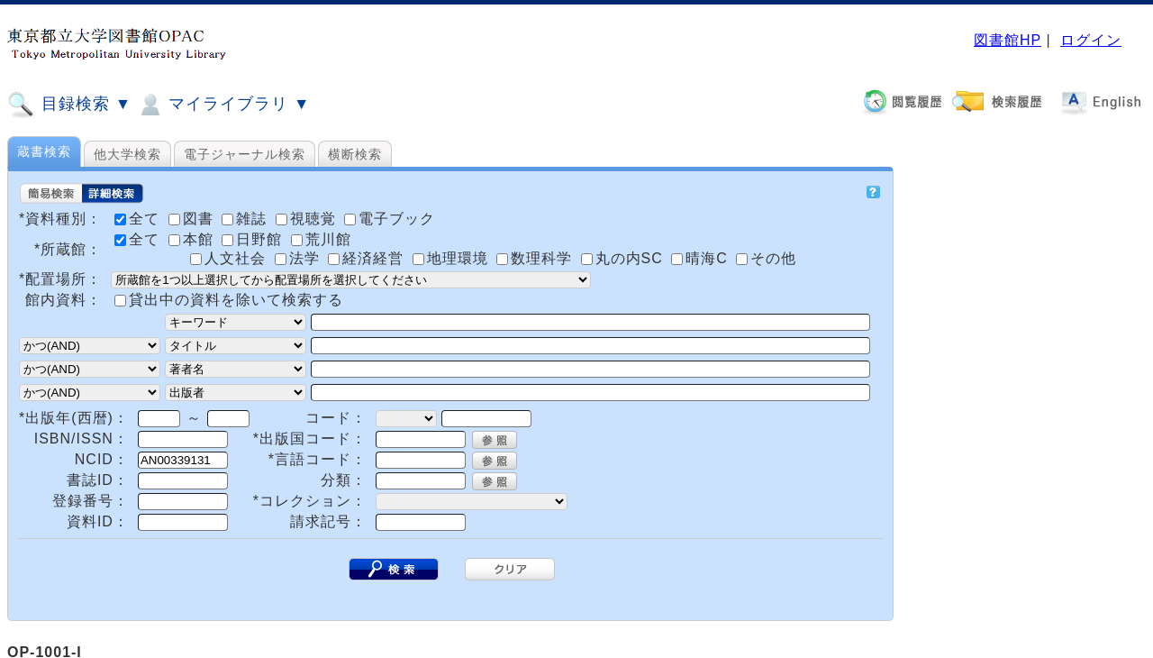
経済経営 (368, 258)
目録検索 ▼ (69, 104)
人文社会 (230, 258)
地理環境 (453, 258)
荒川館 (321, 239)
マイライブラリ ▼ (223, 104)
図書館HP (1007, 40)
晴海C (701, 258)
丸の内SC (624, 258)
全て (139, 239)
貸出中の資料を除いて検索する (236, 299)
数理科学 (536, 258)
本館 (193, 239)
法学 (299, 258)
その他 (766, 258)
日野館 (254, 239)
